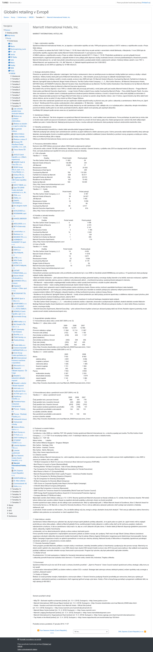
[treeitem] (15, 273)
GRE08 (31, 17)
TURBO (5, 2)
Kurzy (13, 17)
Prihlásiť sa (146, 3)
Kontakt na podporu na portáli (29, 639)
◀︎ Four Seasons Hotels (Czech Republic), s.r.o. (52, 631)
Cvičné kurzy (22, 17)
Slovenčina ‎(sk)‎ (15, 3)
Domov (6, 17)
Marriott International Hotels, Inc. (58, 17)
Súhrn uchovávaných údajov (27, 649)
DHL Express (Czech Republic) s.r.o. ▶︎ (132, 632)
